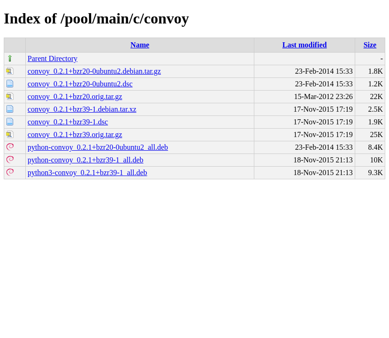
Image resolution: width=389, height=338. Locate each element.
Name (139, 45)
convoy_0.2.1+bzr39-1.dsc (68, 122)
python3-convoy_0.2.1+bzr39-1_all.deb (87, 173)
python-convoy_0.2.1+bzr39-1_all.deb (86, 160)
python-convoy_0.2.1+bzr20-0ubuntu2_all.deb (98, 147)
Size (370, 45)
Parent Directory (52, 58)
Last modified (304, 45)
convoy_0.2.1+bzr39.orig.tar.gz (75, 134)
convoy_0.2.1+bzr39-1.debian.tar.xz (82, 109)
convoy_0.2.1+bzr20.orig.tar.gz (75, 96)
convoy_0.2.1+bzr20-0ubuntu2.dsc (80, 84)
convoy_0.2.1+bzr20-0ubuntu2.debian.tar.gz (94, 71)
